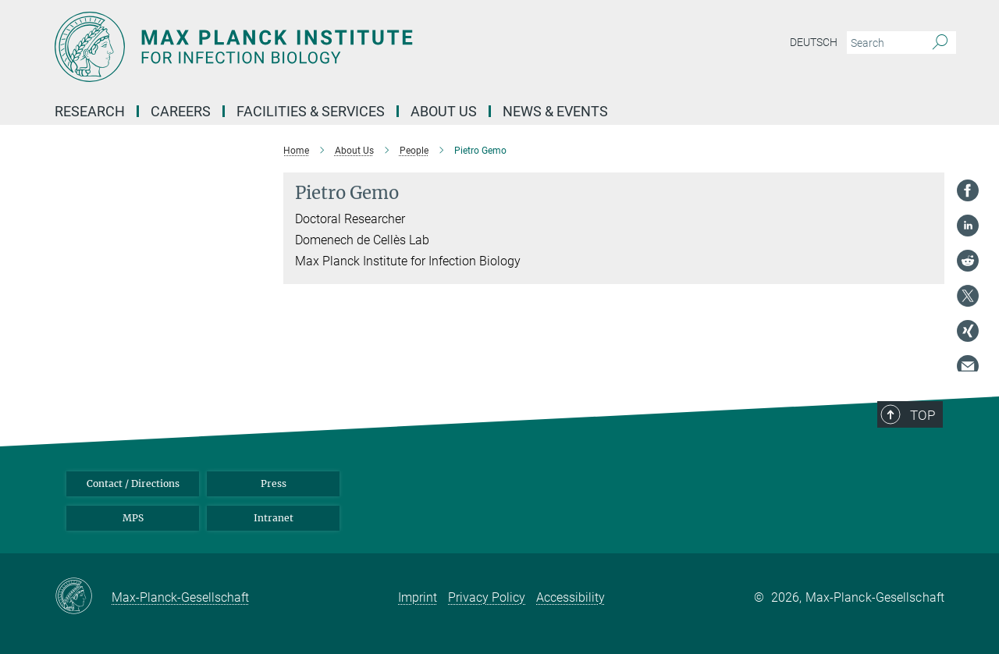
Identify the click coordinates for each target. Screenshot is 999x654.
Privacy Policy (486, 597)
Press (273, 483)
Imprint (417, 597)
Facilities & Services (310, 111)
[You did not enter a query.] (884, 43)
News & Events (555, 111)
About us (444, 111)
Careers (181, 111)
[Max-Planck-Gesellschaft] (83, 597)
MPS (133, 518)
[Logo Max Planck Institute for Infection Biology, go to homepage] (347, 47)
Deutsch (813, 42)
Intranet (273, 518)
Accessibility (570, 597)
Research (90, 111)
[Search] (940, 43)
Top (922, 415)
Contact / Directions (133, 483)
